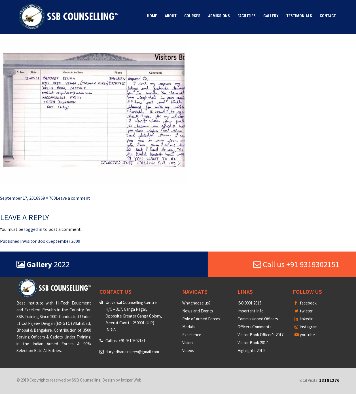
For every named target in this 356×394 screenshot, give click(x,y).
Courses (192, 16)
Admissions (219, 16)
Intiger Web (131, 380)
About (171, 16)
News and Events (197, 311)
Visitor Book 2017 (253, 342)
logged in (33, 229)
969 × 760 (47, 198)
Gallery (271, 16)
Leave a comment (73, 198)
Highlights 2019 (251, 350)
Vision (187, 342)
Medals (188, 326)
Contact (328, 16)
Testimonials (299, 16)
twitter (303, 311)
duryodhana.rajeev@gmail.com (132, 351)
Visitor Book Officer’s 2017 (260, 334)
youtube (304, 334)
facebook (305, 303)
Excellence (191, 334)
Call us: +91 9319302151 (125, 340)
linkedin (303, 318)
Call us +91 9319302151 (296, 264)
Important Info (251, 311)
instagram (305, 326)
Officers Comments (255, 326)
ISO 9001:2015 (249, 303)
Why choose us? (196, 303)
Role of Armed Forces (201, 318)
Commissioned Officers (258, 318)
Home (152, 16)
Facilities (247, 16)
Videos (188, 350)
